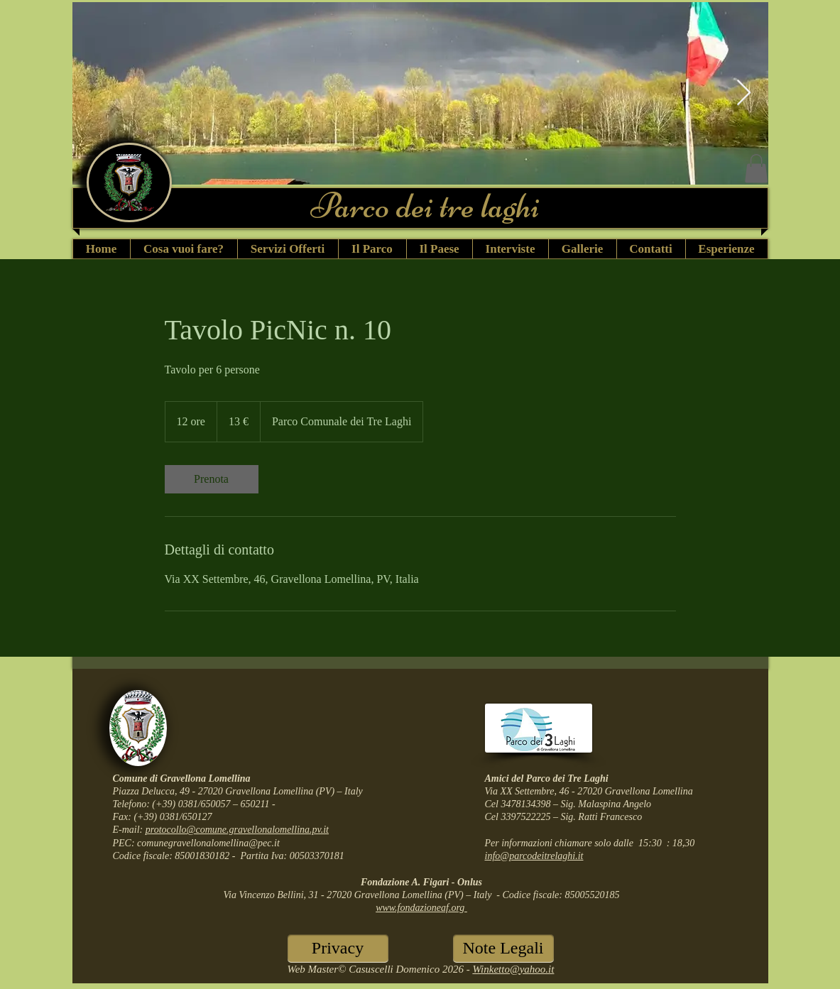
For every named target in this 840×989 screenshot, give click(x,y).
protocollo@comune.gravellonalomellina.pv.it (237, 829)
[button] (756, 168)
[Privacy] (338, 948)
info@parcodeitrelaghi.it (534, 856)
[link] (211, 479)
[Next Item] (744, 93)
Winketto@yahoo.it (513, 969)
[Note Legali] (503, 948)
